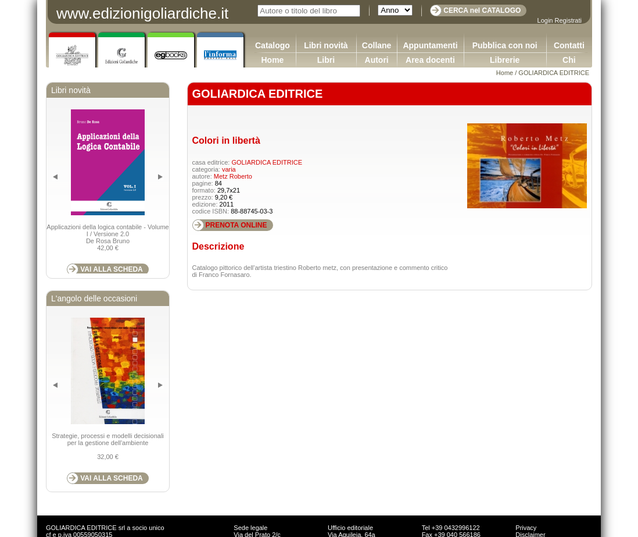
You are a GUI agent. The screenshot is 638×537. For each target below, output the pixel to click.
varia (229, 169)
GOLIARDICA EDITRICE (553, 72)
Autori (377, 60)
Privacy (525, 527)
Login (545, 20)
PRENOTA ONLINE (236, 225)
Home (272, 60)
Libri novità (325, 45)
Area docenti (430, 60)
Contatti (569, 45)
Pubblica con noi (504, 45)
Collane (377, 45)
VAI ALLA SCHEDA (111, 269)
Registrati (568, 20)
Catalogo (272, 45)
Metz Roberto (233, 176)
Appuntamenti (430, 45)
